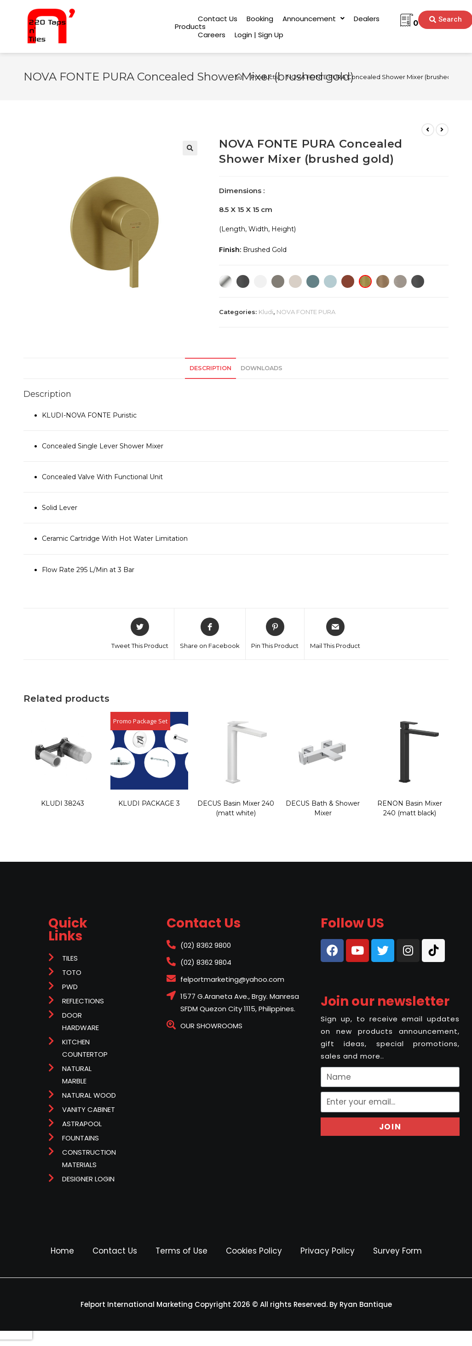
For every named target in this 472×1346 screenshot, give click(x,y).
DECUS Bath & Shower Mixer (323, 808)
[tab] (210, 368)
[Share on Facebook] (210, 634)
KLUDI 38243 (62, 803)
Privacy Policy (327, 1250)
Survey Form (397, 1250)
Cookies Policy (254, 1250)
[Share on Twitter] (139, 634)
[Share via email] (335, 634)
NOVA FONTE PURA (305, 311)
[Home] (239, 76)
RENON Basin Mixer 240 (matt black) (409, 808)
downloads (261, 368)
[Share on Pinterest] (275, 634)
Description (210, 368)
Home (62, 1250)
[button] (190, 26)
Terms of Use (181, 1250)
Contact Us (114, 1250)
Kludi (266, 311)
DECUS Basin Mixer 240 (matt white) (235, 808)
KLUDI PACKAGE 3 (149, 803)
